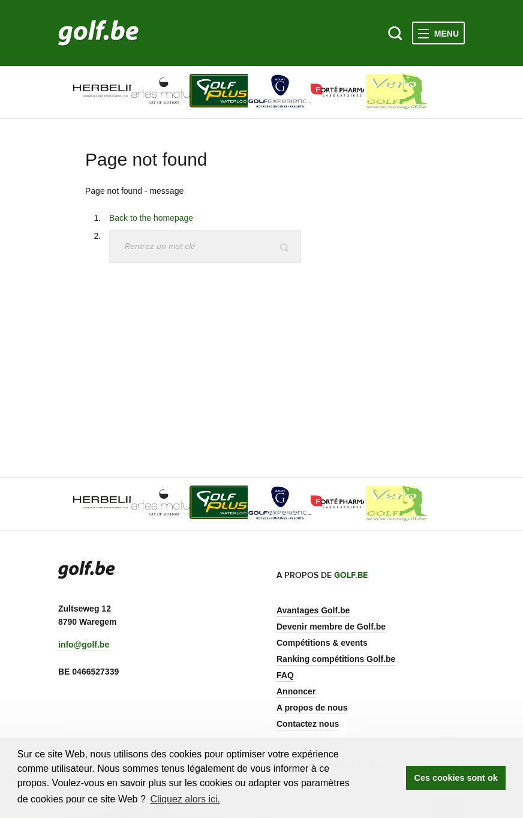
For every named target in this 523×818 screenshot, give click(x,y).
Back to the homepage (151, 218)
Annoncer (295, 691)
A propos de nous (311, 707)
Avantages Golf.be (313, 610)
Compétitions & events (322, 643)
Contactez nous (307, 724)
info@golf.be (83, 644)
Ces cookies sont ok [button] (456, 778)
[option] (87, 92)
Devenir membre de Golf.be (331, 626)
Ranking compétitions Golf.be (335, 659)
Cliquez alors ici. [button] (185, 799)
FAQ (285, 675)
